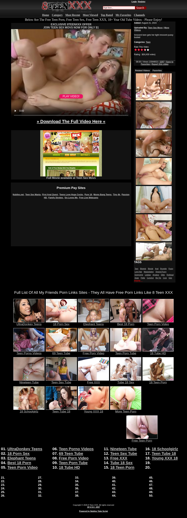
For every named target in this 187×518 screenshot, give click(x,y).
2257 (162, 62)
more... (138, 280)
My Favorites (123, 15)
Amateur (156, 275)
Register (141, 1)
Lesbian (148, 275)
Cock (165, 278)
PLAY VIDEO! (71, 96)
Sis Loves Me (71, 197)
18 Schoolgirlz (29, 410)
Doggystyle (139, 275)
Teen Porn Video (158, 323)
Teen (148, 42)
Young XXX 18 (93, 410)
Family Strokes (55, 197)
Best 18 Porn (125, 323)
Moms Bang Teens (102, 194)
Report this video (160, 64)
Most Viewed (90, 15)
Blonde (150, 269)
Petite (143, 278)
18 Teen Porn (158, 381)
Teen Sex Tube (61, 381)
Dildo (163, 275)
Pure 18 (88, 194)
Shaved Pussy (160, 272)
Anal (156, 269)
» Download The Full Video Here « (71, 121)
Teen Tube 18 (61, 410)
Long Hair (138, 272)
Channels (139, 15)
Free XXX (93, 381)
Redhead (170, 275)
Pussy (171, 269)
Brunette (163, 269)
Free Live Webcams (88, 197)
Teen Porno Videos (29, 352)
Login (134, 1)
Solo (170, 278)
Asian (137, 278)
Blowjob (143, 269)
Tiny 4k (116, 194)
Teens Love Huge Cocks (71, 194)
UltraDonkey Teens (29, 323)
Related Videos (142, 70)
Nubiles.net (18, 194)
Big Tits (158, 278)
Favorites (157, 70)
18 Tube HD (158, 352)
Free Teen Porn (142, 439)
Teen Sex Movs (155, 28)
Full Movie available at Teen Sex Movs (71, 176)
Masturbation (149, 272)
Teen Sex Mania (33, 194)
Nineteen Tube (29, 381)
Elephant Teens (93, 323)
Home (45, 15)
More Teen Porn (125, 410)
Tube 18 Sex (125, 381)
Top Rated (107, 15)
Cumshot (150, 278)
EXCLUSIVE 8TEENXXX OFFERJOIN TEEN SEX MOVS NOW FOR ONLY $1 (71, 26)
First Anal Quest (50, 194)
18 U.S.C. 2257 (93, 507)
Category (57, 15)
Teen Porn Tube (125, 352)
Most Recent (72, 15)
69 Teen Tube (61, 352)
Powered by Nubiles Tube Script (93, 511)
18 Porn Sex (61, 323)
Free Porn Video (93, 352)
